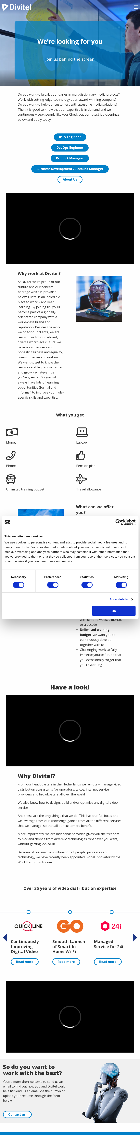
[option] (28, 937)
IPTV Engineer (70, 137)
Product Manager (70, 158)
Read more (24, 962)
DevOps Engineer (70, 147)
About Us (70, 179)
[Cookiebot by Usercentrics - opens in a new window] (118, 522)
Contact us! (17, 1114)
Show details (119, 599)
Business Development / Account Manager (70, 169)
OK (114, 611)
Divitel (16, 7)
